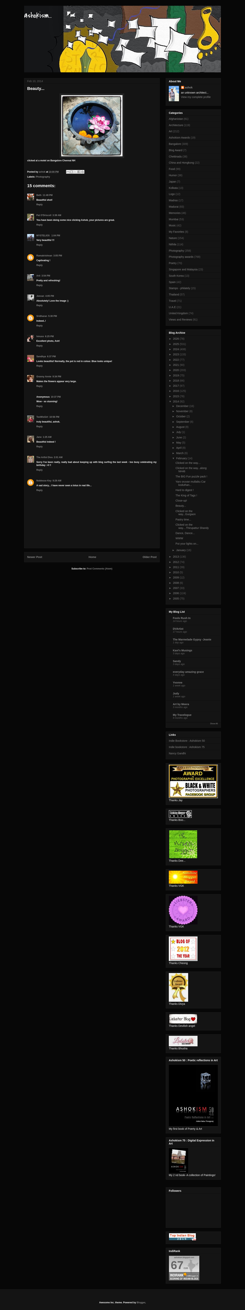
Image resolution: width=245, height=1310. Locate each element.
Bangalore (175, 143)
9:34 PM (56, 376)
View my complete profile (196, 97)
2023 (176, 354)
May (179, 442)
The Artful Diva (44, 457)
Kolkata (173, 187)
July (179, 432)
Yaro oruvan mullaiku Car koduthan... (191, 483)
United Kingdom (178, 313)
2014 (176, 401)
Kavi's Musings (182, 650)
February (182, 458)
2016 (176, 390)
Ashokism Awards (179, 137)
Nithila (172, 244)
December (182, 406)
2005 (176, 598)
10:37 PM (56, 397)
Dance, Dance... (185, 533)
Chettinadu (175, 156)
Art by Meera (181, 704)
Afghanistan (176, 118)
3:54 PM (46, 275)
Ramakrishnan (44, 255)
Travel (172, 300)
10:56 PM (54, 417)
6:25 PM (49, 336)
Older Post (150, 557)
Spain (172, 282)
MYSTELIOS (43, 235)
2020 (176, 370)
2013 (176, 556)
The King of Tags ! (186, 495)
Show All (214, 723)
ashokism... (38, 15)
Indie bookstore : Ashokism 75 (187, 747)
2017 (176, 385)
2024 (176, 349)
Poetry (172, 263)
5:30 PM (52, 316)
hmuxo (40, 336)
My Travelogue (182, 714)
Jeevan (40, 296)
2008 (176, 582)
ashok (189, 87)
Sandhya (41, 356)
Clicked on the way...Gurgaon (186, 513)
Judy (176, 693)
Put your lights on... (187, 543)
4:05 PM (49, 296)
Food (172, 168)
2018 (176, 380)
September (183, 421)
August (180, 426)
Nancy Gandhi (177, 753)
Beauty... (181, 505)
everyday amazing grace (188, 671)
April (179, 447)
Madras (173, 200)
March (180, 453)
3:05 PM (57, 255)
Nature (173, 238)
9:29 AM (57, 480)
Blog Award (175, 150)
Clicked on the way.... (188, 462)
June (179, 437)
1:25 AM (47, 437)
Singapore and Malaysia (183, 269)
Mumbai (173, 219)
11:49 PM (48, 195)
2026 (176, 338)
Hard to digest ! (185, 490)
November (182, 411)
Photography (43, 176)
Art (170, 131)
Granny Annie (43, 376)
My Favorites (176, 231)
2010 (176, 572)
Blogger (141, 1302)
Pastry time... (183, 519)
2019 (176, 375)
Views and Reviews (180, 319)
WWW (179, 538)
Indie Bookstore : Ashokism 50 (187, 740)
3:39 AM (56, 215)
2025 (176, 344)
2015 (176, 396)
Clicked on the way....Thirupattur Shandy (192, 526)
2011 (176, 567)
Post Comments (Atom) (99, 568)
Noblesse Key (43, 480)
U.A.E (172, 307)
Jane (39, 437)
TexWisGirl (42, 417)
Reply (39, 204)
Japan (172, 181)
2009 (176, 577)
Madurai (174, 206)
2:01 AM (58, 457)
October (181, 416)
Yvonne (177, 682)
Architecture (176, 125)
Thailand (174, 294)
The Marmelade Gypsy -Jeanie (192, 639)
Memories (174, 213)
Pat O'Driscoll (43, 215)
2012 (176, 562)
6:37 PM (51, 356)
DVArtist (178, 628)
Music (172, 225)
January (181, 550)
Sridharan (41, 316)
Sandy (177, 661)
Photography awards (181, 256)
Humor (173, 175)
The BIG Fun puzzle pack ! (191, 476)
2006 (176, 593)
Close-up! (181, 500)
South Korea (176, 275)
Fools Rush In (182, 618)
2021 (176, 364)
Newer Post (34, 557)
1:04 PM (55, 235)
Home (92, 557)
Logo (172, 194)
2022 (176, 359)
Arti (38, 275)
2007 (176, 588)
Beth (39, 195)
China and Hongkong (181, 162)
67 (177, 1265)
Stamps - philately (179, 288)
